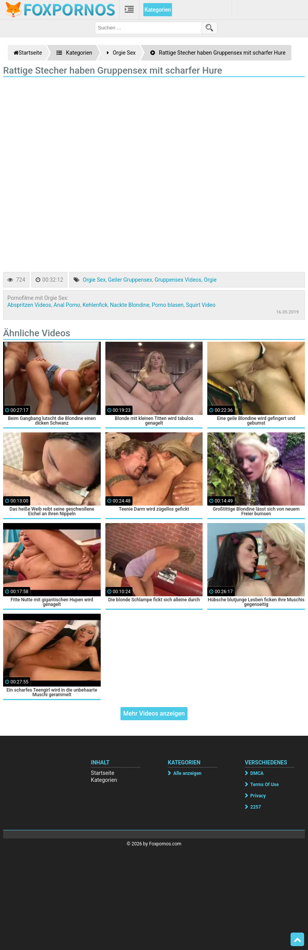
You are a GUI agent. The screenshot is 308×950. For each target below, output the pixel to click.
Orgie (210, 280)
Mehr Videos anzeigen (154, 713)
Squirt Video (200, 305)
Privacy (258, 796)
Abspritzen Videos (29, 305)
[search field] (148, 28)
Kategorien (158, 10)
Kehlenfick (95, 305)
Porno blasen (168, 305)
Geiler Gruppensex (130, 280)
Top (297, 939)
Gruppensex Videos (178, 280)
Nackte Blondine (130, 305)
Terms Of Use (264, 784)
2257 (255, 807)
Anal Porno (66, 305)
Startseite (102, 773)
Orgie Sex (94, 280)
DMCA (256, 773)
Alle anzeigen (187, 773)
